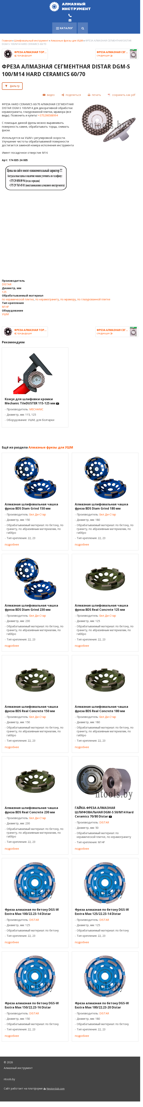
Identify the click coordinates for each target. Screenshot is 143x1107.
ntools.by (9, 1079)
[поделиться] (71, 94)
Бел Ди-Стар (37, 514)
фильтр (15, 86)
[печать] (94, 94)
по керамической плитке (18, 299)
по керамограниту (47, 299)
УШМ (5, 314)
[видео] (49, 95)
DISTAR (6, 284)
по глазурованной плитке (93, 299)
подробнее (12, 544)
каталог (64, 28)
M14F (5, 307)
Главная (7, 40)
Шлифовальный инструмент (31, 40)
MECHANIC (36, 409)
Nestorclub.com (56, 1088)
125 (4, 292)
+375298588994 (48, 115)
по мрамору (68, 299)
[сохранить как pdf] (121, 94)
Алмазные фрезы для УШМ (67, 40)
